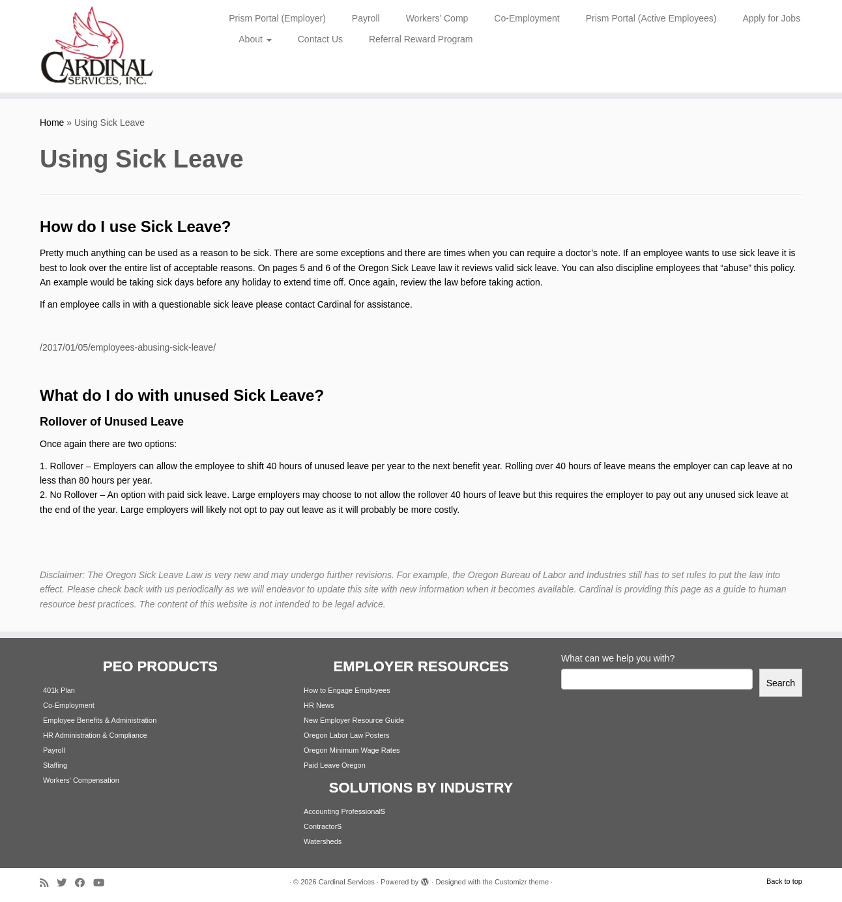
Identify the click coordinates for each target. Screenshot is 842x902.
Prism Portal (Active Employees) (651, 18)
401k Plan (59, 690)
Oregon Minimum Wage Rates (352, 750)
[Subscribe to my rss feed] (48, 883)
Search (780, 683)
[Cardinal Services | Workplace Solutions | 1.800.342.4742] (97, 46)
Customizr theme (522, 882)
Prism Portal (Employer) (277, 18)
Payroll (366, 18)
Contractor (320, 826)
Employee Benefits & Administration (99, 720)
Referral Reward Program (421, 39)
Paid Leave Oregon (335, 765)
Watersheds (322, 841)
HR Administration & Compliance (95, 735)
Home (52, 122)
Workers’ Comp (437, 18)
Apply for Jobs (771, 18)
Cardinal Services (347, 882)
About (255, 39)
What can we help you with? (618, 658)
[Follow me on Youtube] (103, 883)
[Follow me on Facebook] (84, 883)
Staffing (55, 765)
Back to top (784, 881)
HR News (319, 705)
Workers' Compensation (81, 780)
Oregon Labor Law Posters (346, 735)
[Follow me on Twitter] (66, 883)
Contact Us (320, 39)
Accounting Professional (342, 811)
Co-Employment (526, 18)
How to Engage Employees (347, 690)
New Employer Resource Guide (354, 720)
